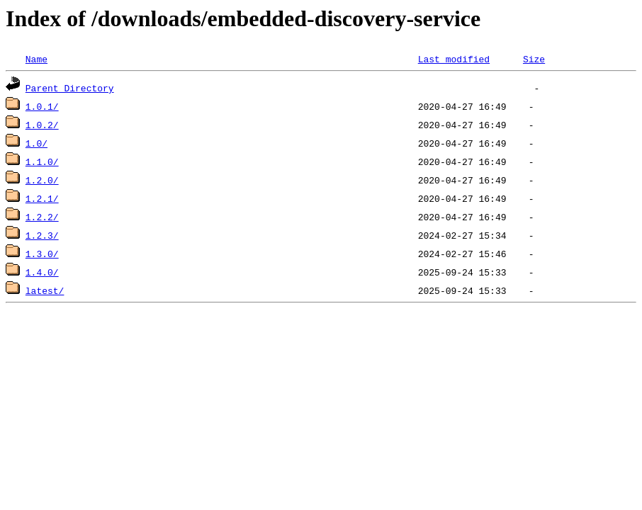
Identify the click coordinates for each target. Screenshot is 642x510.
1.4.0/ (42, 272)
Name (36, 58)
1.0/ (36, 143)
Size (534, 58)
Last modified (454, 58)
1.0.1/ (42, 106)
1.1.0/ (42, 161)
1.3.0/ (42, 253)
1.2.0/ (42, 180)
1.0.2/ (42, 124)
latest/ (45, 290)
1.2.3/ (42, 235)
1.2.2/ (42, 216)
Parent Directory (70, 87)
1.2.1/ (42, 198)
